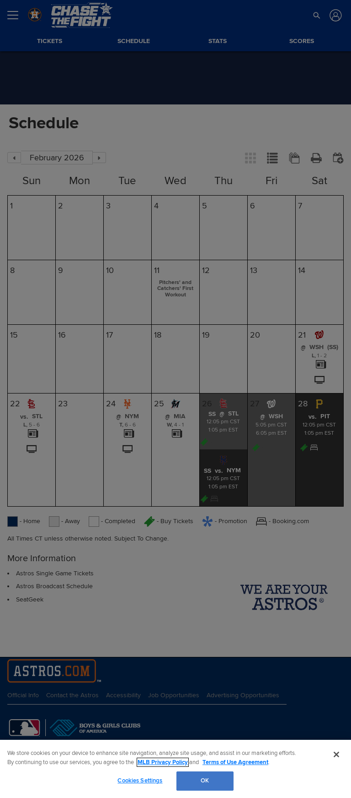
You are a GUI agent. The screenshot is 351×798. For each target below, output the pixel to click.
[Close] (336, 754)
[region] (175, 769)
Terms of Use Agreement (235, 762)
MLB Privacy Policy (163, 762)
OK (205, 780)
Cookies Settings (139, 780)
